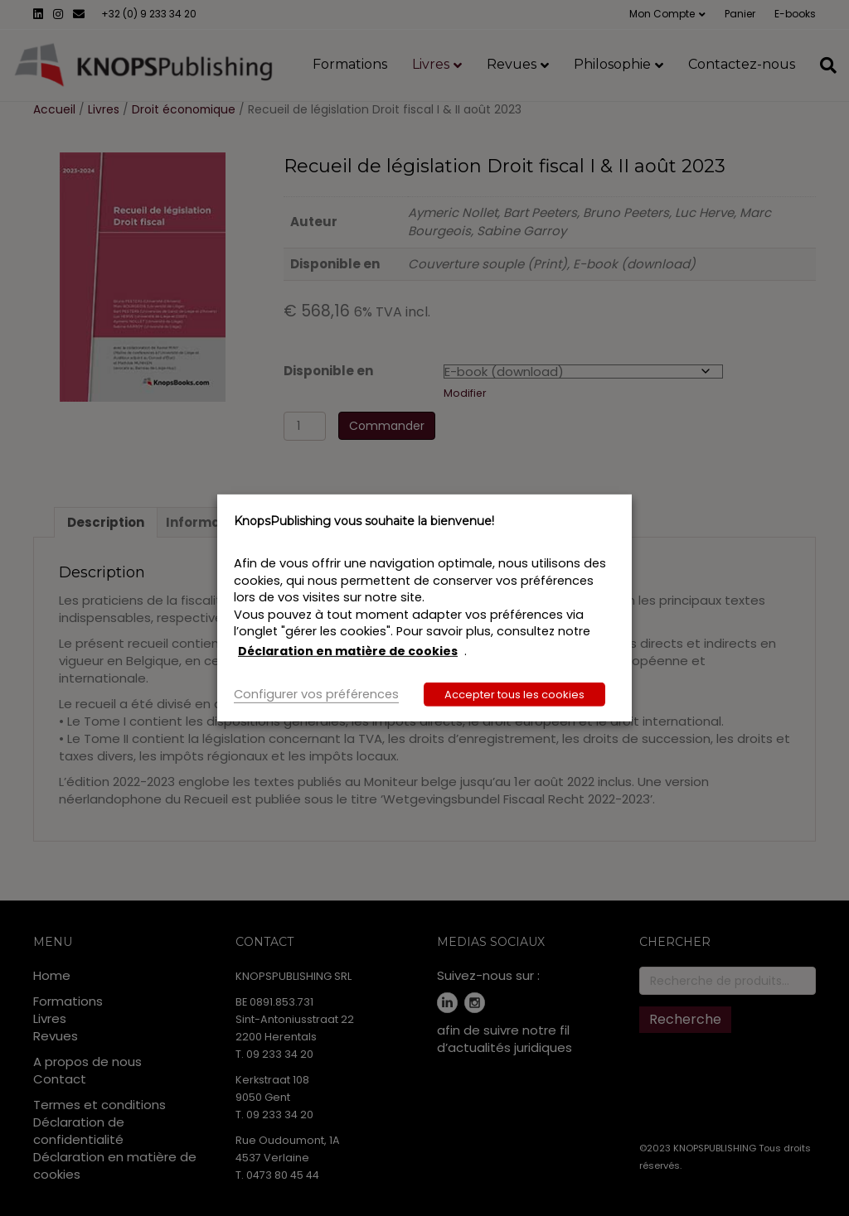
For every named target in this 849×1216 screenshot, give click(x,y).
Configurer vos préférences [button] (316, 694)
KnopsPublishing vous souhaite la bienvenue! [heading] (364, 521)
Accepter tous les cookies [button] (514, 694)
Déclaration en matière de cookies (348, 651)
